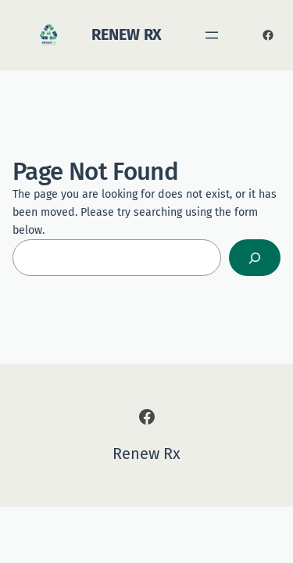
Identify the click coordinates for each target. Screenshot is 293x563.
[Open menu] (211, 35)
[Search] (254, 257)
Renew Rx (126, 34)
